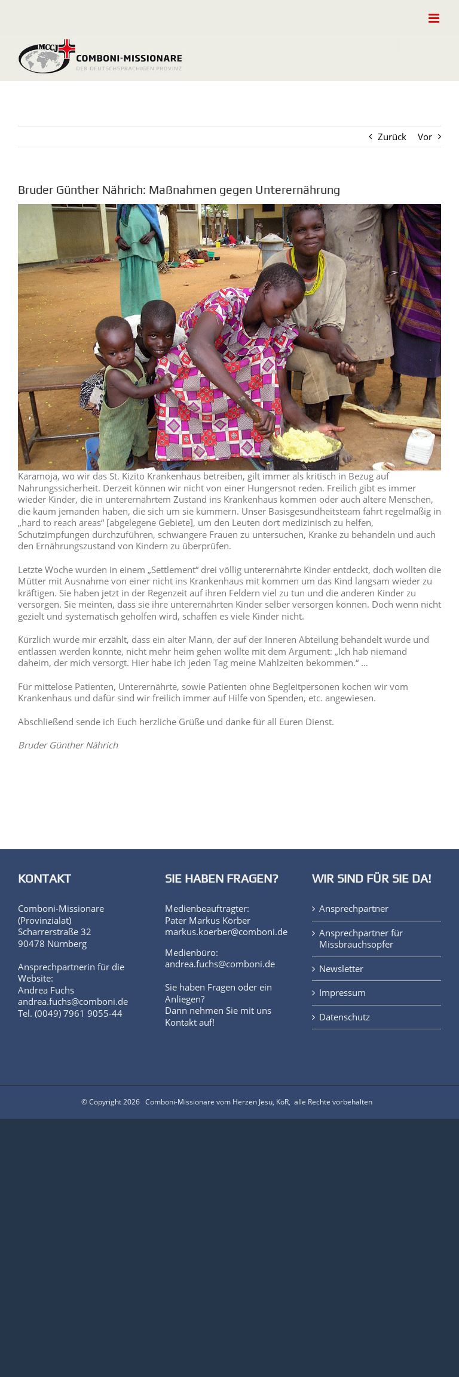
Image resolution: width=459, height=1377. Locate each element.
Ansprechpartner (353, 908)
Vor (425, 137)
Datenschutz (344, 1017)
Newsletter (341, 968)
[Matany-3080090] (229, 337)
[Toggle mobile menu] (435, 18)
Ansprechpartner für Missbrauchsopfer (361, 939)
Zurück (392, 137)
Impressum (342, 992)
